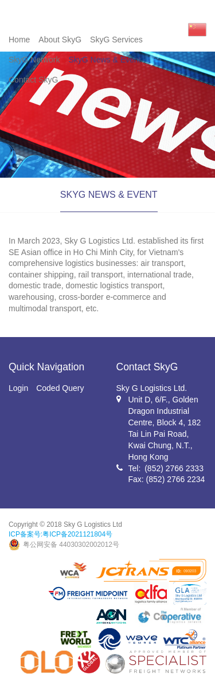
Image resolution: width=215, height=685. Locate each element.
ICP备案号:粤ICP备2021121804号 (60, 534)
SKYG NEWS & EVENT (109, 194)
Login (18, 388)
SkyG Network (34, 59)
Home (19, 39)
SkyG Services (116, 39)
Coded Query (60, 388)
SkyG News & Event (104, 59)
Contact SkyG (33, 79)
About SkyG (59, 39)
